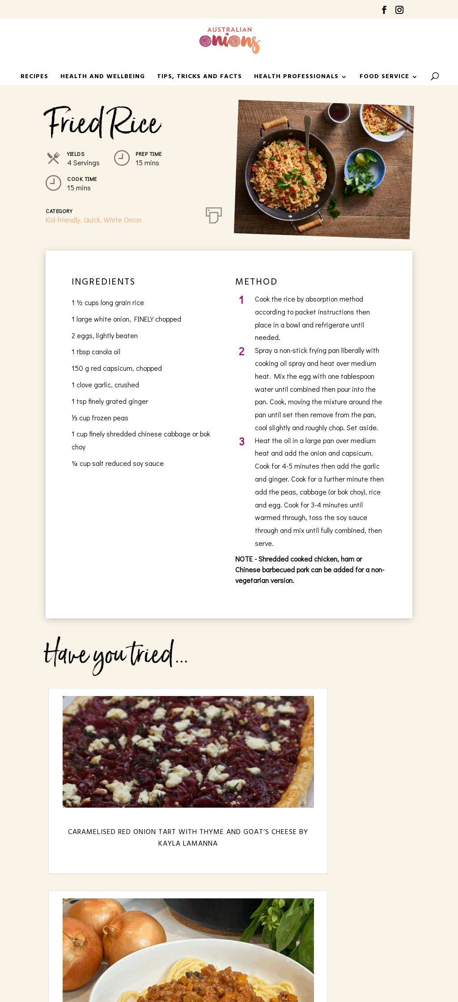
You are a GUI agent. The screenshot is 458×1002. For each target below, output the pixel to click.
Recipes (34, 78)
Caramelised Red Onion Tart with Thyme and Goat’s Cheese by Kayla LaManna (103, 849)
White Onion (122, 219)
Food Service (384, 78)
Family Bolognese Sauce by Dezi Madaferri (229, 844)
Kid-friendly (63, 219)
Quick (92, 219)
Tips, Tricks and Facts (199, 78)
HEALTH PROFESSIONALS (296, 78)
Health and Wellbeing (102, 78)
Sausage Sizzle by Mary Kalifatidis (355, 838)
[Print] (214, 213)
